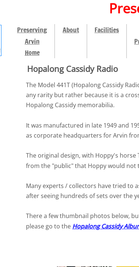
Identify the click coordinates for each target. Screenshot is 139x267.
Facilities (107, 29)
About (71, 29)
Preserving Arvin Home (32, 41)
